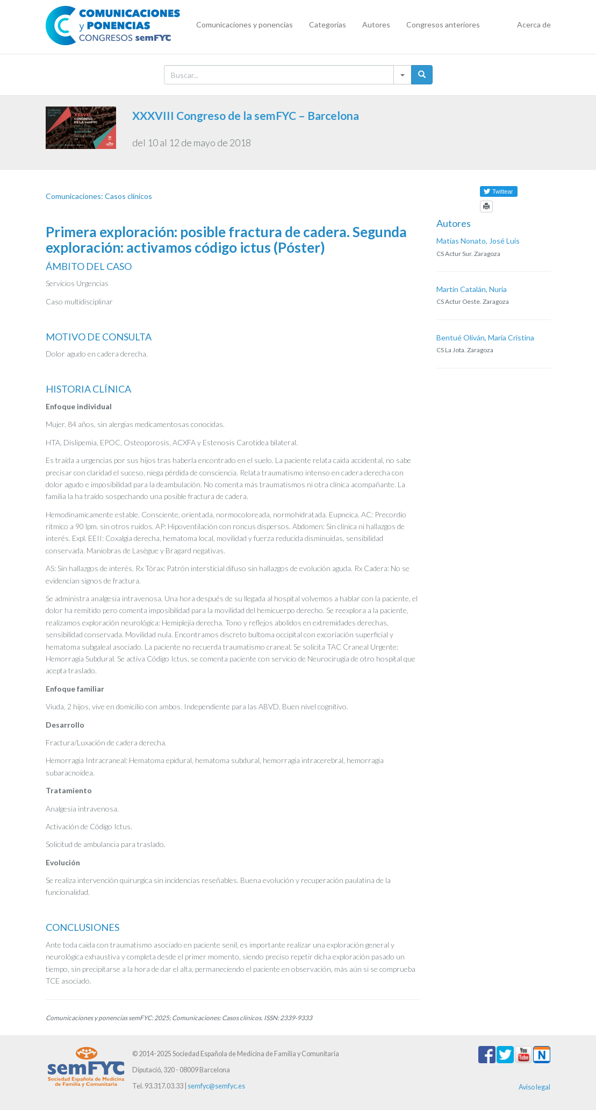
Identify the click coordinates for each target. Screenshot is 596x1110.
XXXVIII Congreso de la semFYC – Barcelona (245, 115)
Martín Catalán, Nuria (471, 289)
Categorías (327, 24)
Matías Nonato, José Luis (478, 240)
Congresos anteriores (443, 24)
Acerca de (534, 24)
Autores (376, 24)
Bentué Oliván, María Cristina (485, 337)
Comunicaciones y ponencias (244, 24)
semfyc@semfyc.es (216, 1086)
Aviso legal (534, 1087)
